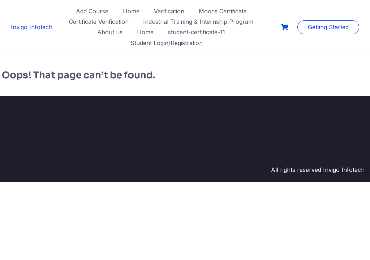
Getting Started (328, 27)
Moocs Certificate (223, 11)
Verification (169, 11)
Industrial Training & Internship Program (198, 21)
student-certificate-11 (196, 32)
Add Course (92, 11)
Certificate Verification (99, 21)
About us (109, 32)
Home (131, 11)
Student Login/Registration (166, 43)
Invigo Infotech (31, 27)
